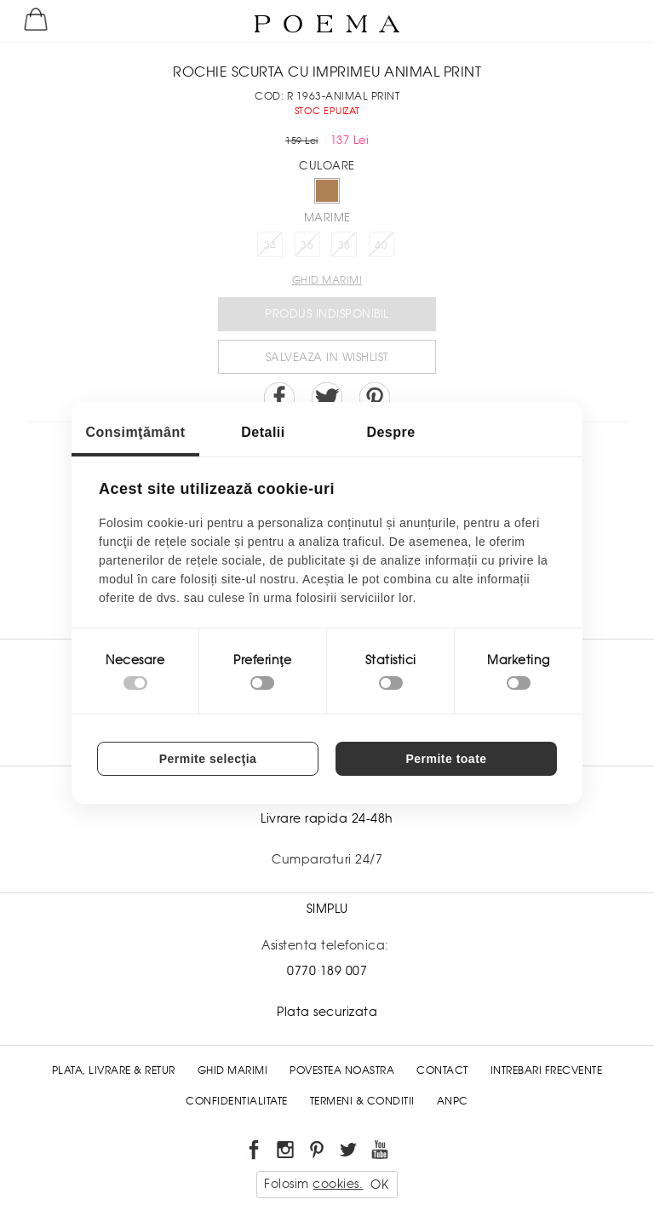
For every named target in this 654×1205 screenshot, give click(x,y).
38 (344, 245)
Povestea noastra (342, 1070)
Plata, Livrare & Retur (113, 1070)
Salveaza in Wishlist (327, 357)
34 (270, 245)
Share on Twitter (327, 397)
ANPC (452, 1101)
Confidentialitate (237, 1101)
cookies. (338, 1184)
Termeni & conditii (362, 1101)
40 (381, 245)
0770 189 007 (327, 971)
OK (379, 1184)
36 (307, 245)
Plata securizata (327, 1012)
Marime (327, 217)
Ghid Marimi (233, 1070)
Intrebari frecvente (546, 1070)
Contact (442, 1070)
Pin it (374, 397)
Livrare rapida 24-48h (327, 818)
